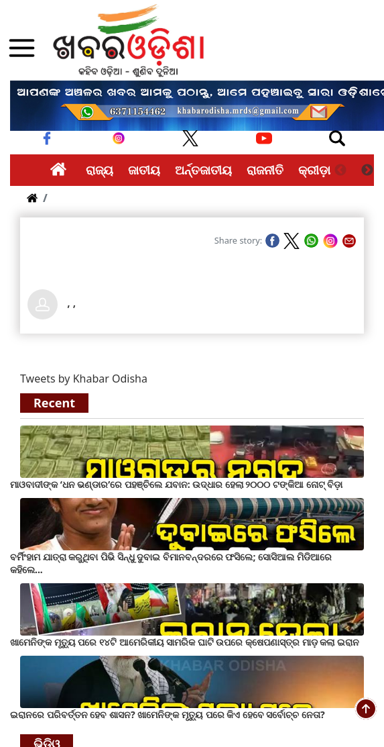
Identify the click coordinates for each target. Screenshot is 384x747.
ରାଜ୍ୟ (99, 170)
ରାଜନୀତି (265, 170)
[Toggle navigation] (337, 138)
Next (367, 170)
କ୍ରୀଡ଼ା (314, 170)
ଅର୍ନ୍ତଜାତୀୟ (203, 170)
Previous (340, 170)
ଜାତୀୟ (144, 170)
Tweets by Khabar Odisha (83, 378)
